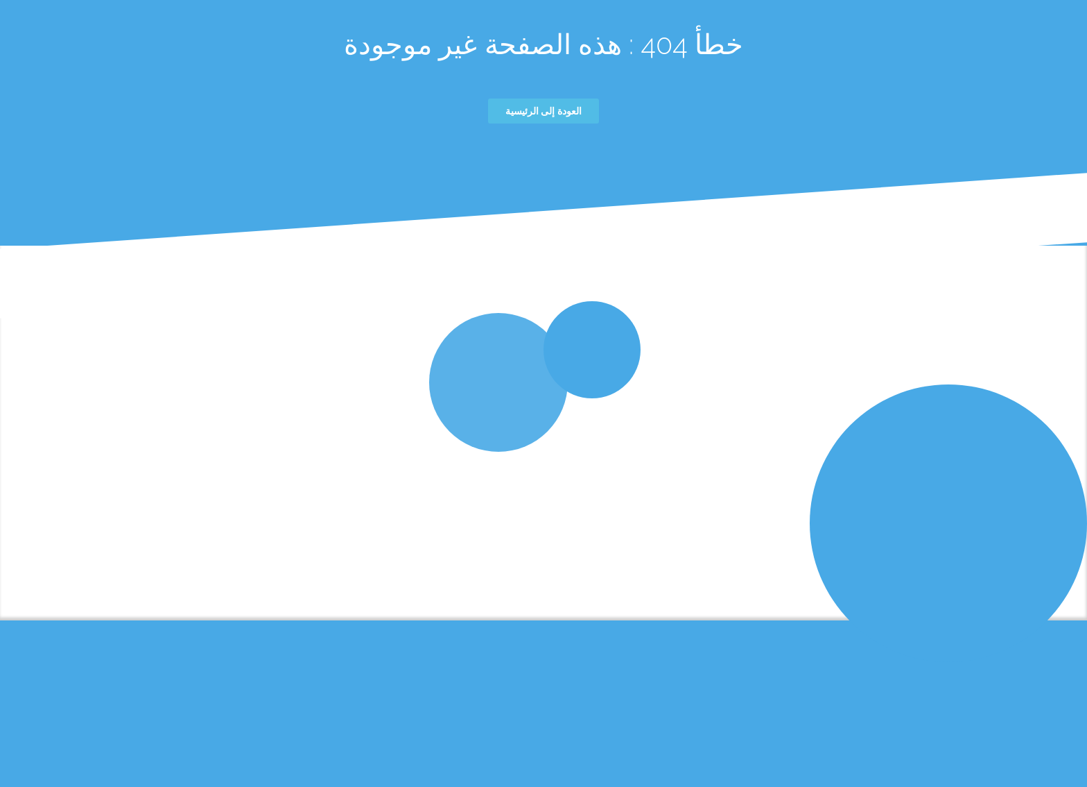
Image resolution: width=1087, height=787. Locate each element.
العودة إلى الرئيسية (543, 111)
